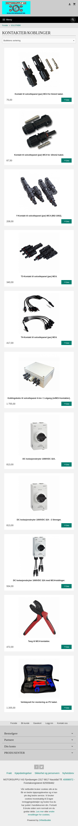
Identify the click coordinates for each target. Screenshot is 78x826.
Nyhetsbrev (68, 773)
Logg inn (49, 723)
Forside (5, 25)
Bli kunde (25, 723)
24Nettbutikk (45, 820)
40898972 (68, 779)
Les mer (40, 811)
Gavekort (37, 723)
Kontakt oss (62, 723)
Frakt (9, 773)
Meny (7, 19)
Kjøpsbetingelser (23, 773)
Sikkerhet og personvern (47, 773)
